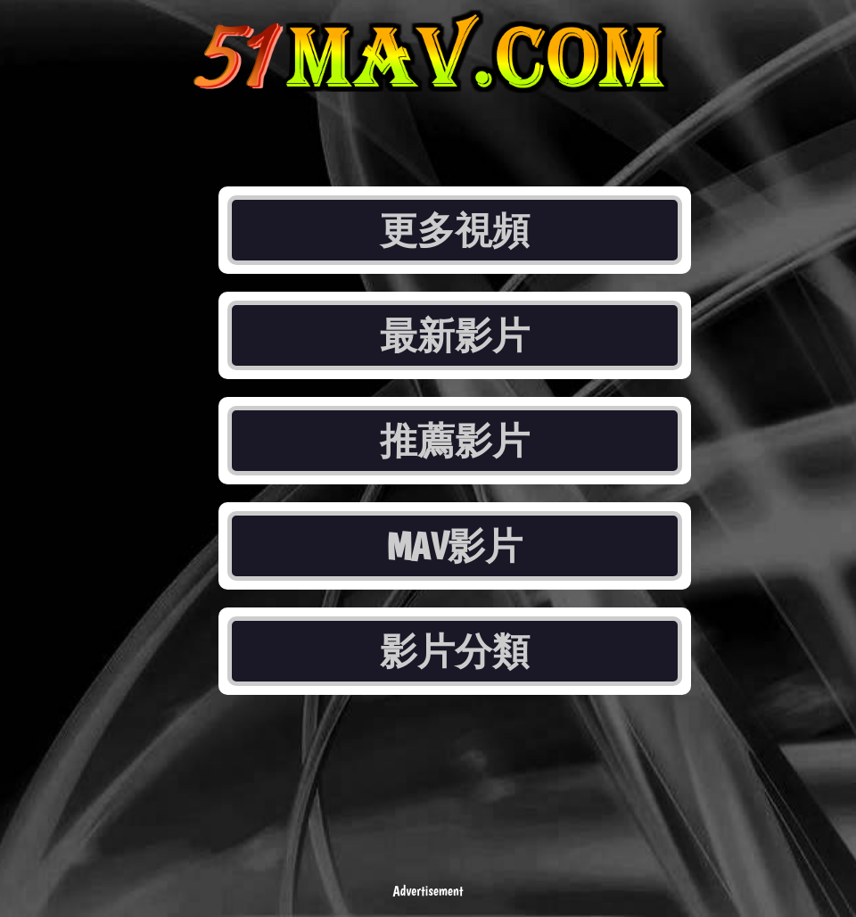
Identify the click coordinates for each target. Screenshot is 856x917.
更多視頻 (455, 230)
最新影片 (455, 335)
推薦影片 (455, 440)
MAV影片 (455, 546)
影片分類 (455, 651)
